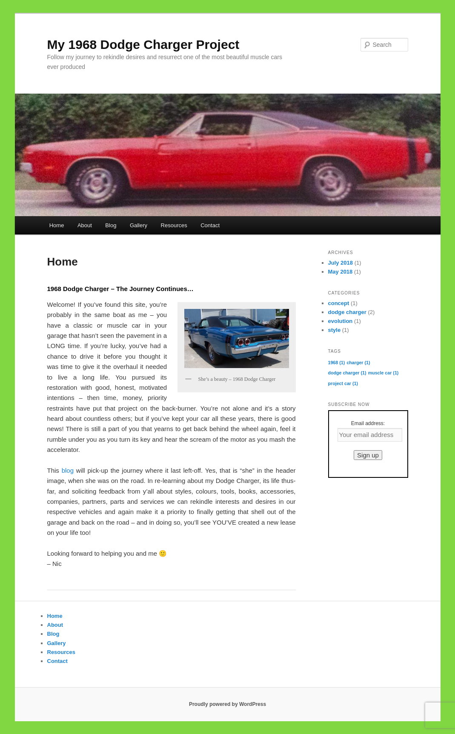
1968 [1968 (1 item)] (336, 362)
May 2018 (340, 271)
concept (338, 303)
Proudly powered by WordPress (227, 704)
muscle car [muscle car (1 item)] (383, 372)
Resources (174, 225)
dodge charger (347, 312)
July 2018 (340, 263)
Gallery (138, 225)
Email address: (368, 423)
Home (56, 225)
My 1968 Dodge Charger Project (143, 44)
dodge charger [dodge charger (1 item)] (347, 372)
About (84, 225)
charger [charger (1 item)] (358, 362)
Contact (210, 225)
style (334, 330)
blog (68, 470)
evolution (340, 321)
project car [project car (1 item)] (343, 383)
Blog (110, 225)
